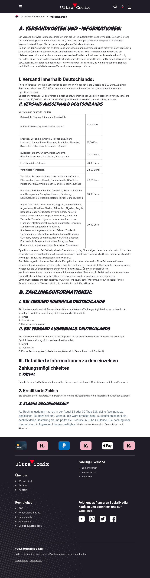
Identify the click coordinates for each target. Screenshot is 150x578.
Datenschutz (21, 560)
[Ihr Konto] (122, 6)
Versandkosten (79, 553)
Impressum (36, 560)
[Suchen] (115, 6)
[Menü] (20, 6)
